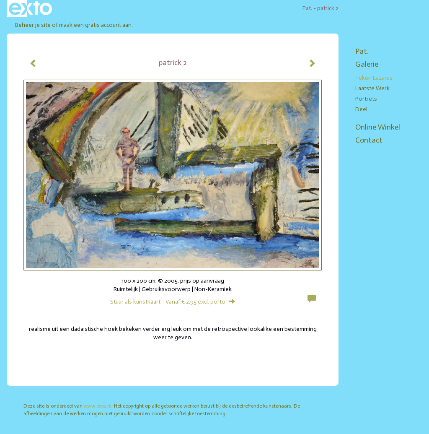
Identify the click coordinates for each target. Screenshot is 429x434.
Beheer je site (33, 25)
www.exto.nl (97, 406)
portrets (366, 98)
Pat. (307, 8)
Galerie (366, 64)
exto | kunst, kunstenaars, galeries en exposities (30, 8)
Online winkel (377, 127)
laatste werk (372, 88)
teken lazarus (374, 77)
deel (361, 109)
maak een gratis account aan (95, 25)
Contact (368, 140)
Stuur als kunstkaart (172, 301)
